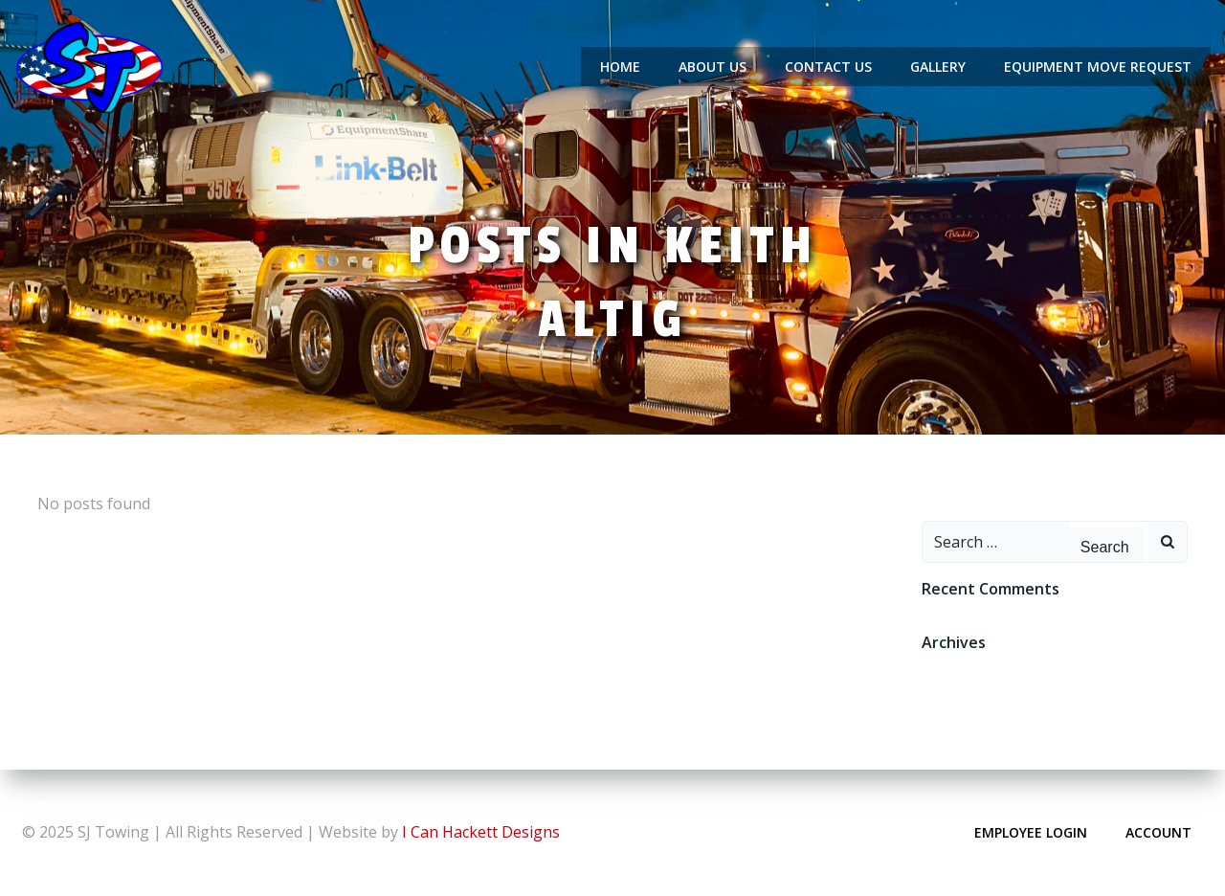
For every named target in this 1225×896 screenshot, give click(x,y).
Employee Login (1030, 832)
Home (620, 66)
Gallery (938, 66)
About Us (712, 66)
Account (1158, 832)
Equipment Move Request (1098, 66)
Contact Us (828, 66)
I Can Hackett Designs (481, 831)
